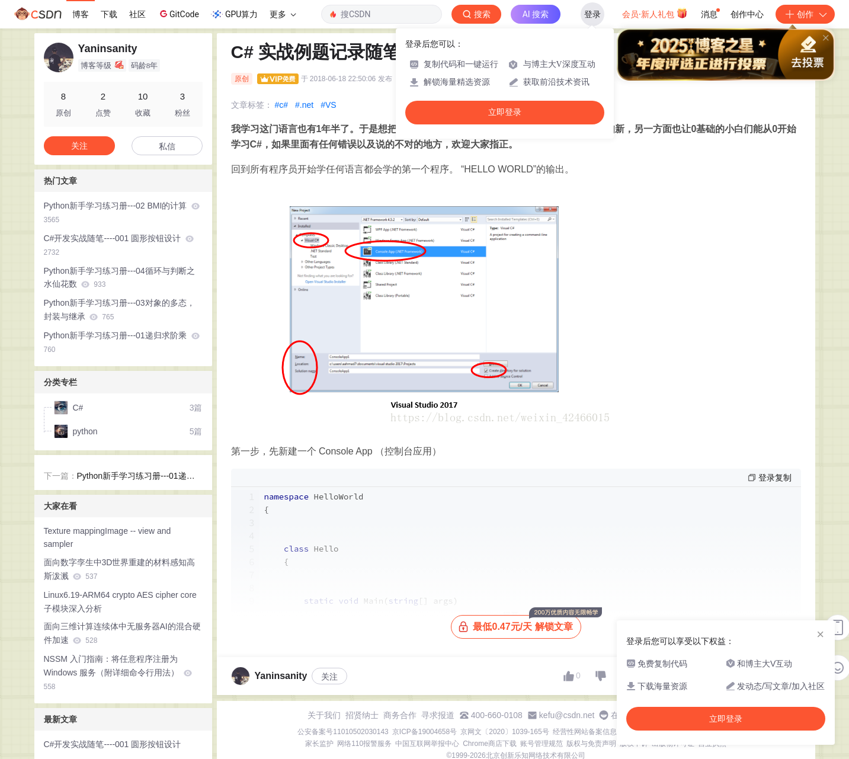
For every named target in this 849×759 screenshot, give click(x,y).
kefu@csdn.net (567, 715)
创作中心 (747, 14)
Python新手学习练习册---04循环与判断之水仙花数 (119, 277)
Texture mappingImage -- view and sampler (107, 537)
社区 (137, 14)
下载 (109, 14)
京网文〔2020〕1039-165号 (504, 732)
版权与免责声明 (591, 743)
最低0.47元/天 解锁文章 (520, 623)
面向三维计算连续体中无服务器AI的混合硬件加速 (122, 633)
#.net (304, 105)
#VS (328, 105)
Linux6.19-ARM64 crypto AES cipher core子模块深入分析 (120, 601)
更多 (283, 14)
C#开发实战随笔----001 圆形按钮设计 (119, 245)
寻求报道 (437, 715)
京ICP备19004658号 (424, 732)
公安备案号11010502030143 (342, 732)
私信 (167, 146)
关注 (329, 676)
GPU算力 (234, 14)
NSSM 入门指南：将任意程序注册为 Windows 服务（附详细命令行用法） (118, 672)
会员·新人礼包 (655, 13)
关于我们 (324, 715)
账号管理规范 (541, 743)
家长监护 (319, 743)
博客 (80, 14)
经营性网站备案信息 (585, 732)
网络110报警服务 (364, 743)
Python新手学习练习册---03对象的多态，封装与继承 (119, 309)
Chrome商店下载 (490, 743)
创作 (805, 14)
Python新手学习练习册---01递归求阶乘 (122, 342)
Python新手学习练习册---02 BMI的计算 (122, 212)
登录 (592, 14)
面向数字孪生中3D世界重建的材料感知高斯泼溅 (120, 569)
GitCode (178, 14)
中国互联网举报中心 (427, 743)
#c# (282, 105)
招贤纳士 (362, 715)
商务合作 (400, 715)
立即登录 (504, 112)
